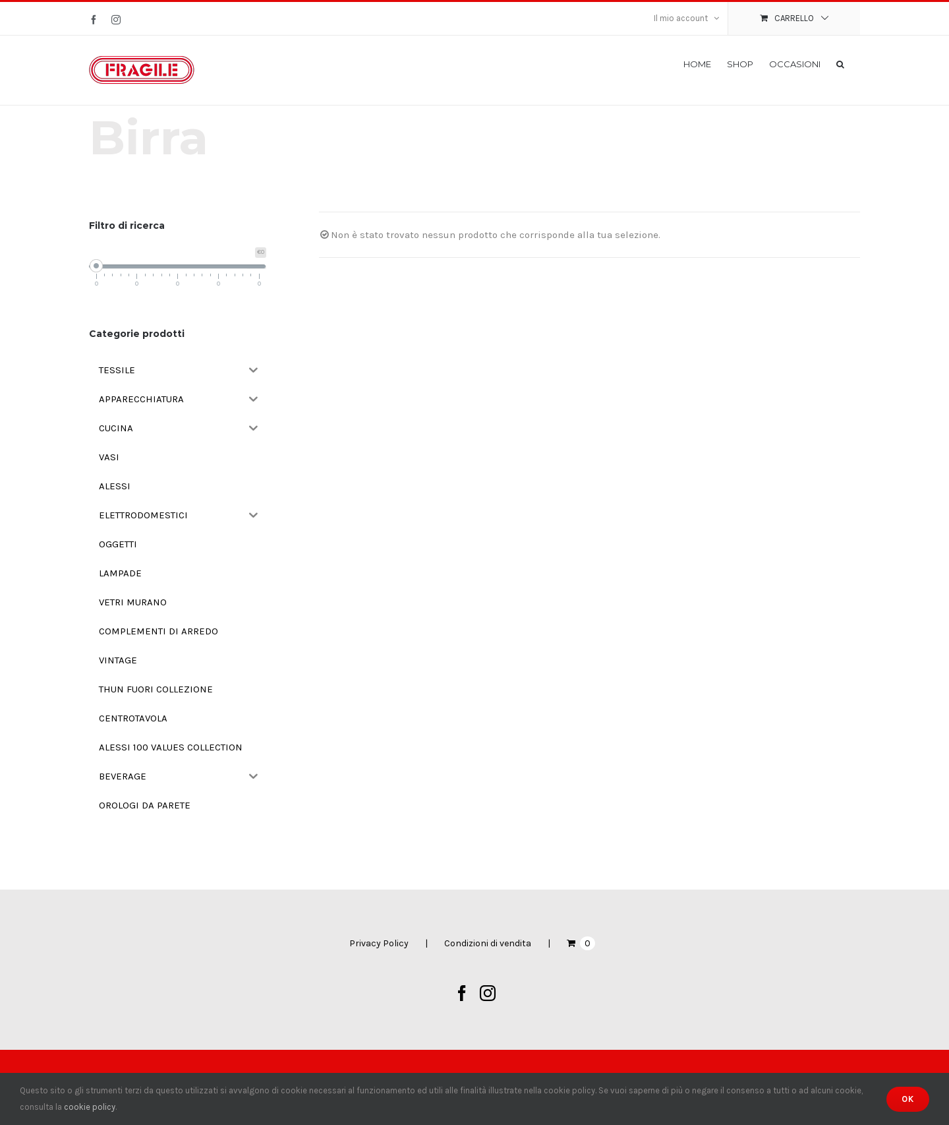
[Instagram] (488, 993)
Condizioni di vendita (487, 943)
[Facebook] (462, 993)
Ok (908, 1099)
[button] (840, 63)
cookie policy (89, 1107)
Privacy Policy (379, 943)
